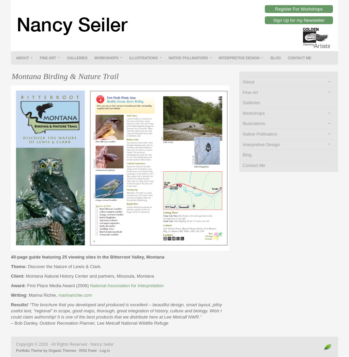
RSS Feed (87, 350)
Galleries (77, 58)
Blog (275, 58)
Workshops (106, 58)
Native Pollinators (188, 58)
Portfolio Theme (29, 350)
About (22, 58)
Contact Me (300, 58)
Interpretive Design (239, 58)
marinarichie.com (75, 295)
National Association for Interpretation (127, 285)
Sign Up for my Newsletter (299, 20)
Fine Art (48, 58)
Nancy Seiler (174, 20)
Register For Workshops (299, 9)
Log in (105, 350)
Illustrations (143, 58)
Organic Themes (62, 350)
